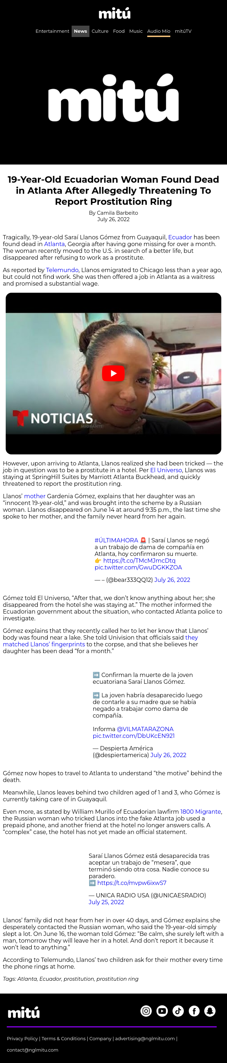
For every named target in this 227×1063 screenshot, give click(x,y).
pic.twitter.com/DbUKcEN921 (134, 736)
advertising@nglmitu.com (145, 1038)
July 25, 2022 (106, 902)
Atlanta (54, 244)
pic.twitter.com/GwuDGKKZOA (138, 567)
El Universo (166, 470)
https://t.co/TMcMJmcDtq (139, 560)
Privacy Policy (22, 1038)
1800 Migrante (200, 811)
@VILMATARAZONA (145, 729)
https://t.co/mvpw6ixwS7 (131, 883)
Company (100, 1038)
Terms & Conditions (64, 1038)
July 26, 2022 (172, 580)
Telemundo (62, 270)
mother (34, 496)
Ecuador (180, 237)
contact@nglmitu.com (32, 1050)
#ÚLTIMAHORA (116, 540)
